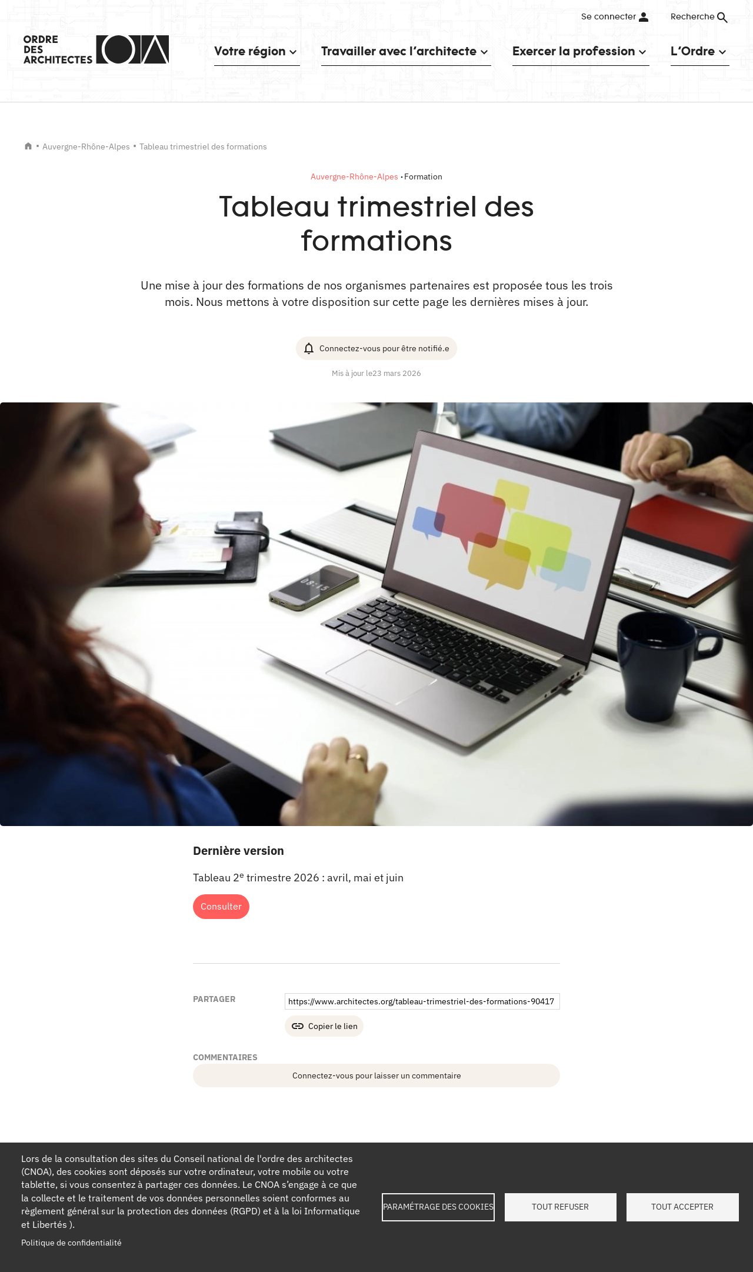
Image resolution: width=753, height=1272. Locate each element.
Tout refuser (560, 1206)
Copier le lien (333, 1026)
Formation (423, 176)
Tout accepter (682, 1206)
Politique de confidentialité (71, 1242)
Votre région (249, 51)
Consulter (221, 906)
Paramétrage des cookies (438, 1206)
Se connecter (608, 17)
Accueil (28, 146)
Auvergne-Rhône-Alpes (86, 146)
